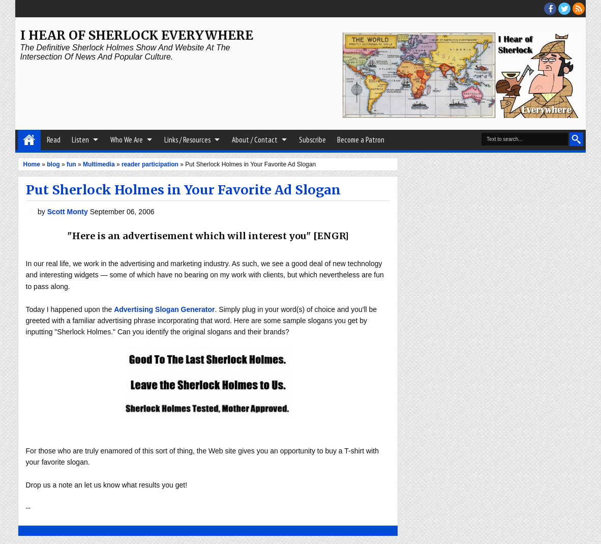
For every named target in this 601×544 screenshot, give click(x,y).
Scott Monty (68, 212)
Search (576, 139)
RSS (579, 9)
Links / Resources (187, 140)
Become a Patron (360, 140)
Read (54, 140)
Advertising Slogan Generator (164, 309)
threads (564, 9)
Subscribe (312, 140)
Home (29, 140)
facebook (550, 9)
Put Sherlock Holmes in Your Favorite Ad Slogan (183, 190)
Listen (80, 140)
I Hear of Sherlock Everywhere (136, 35)
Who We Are (126, 140)
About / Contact (255, 140)
